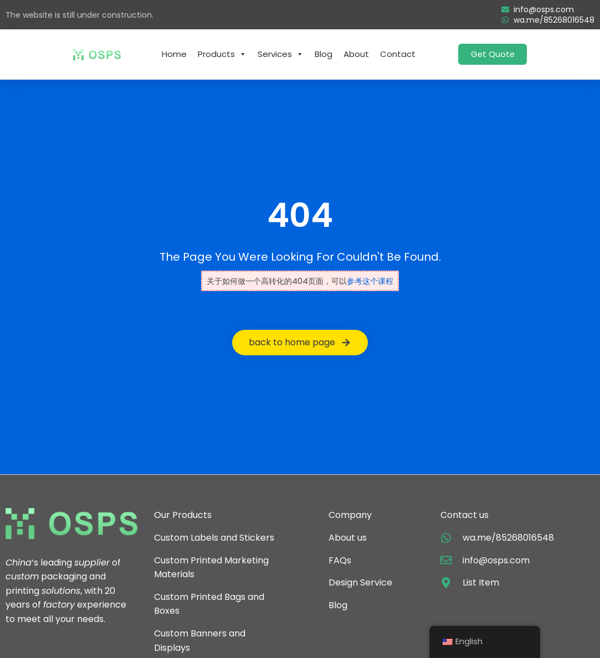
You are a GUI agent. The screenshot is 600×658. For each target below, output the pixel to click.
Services (281, 54)
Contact (398, 54)
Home (174, 54)
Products (222, 54)
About (356, 54)
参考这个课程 (370, 281)
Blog (323, 54)
